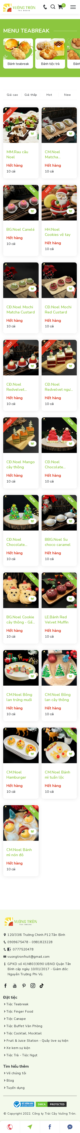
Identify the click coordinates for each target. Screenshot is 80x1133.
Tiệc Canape (16, 1019)
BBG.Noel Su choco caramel (58, 542)
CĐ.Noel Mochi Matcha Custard (20, 309)
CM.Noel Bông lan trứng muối (19, 697)
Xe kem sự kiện (18, 1048)
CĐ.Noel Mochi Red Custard (58, 309)
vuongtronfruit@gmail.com (28, 957)
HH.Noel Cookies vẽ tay (57, 232)
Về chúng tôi (16, 1073)
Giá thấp (31, 95)
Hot (49, 95)
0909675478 (17, 942)
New (67, 95)
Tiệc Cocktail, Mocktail (24, 1033)
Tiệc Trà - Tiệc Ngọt (22, 1055)
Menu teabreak (26, 31)
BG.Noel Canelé (20, 229)
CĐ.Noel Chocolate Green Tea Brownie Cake (18, 542)
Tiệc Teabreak (17, 1004)
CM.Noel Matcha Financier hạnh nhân (57, 154)
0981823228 (42, 942)
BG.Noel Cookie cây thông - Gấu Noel (20, 619)
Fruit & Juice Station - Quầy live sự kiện (37, 1041)
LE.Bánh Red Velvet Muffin (56, 619)
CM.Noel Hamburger (16, 775)
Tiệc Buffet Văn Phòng (24, 1026)
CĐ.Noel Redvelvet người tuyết (59, 387)
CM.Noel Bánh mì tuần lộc (57, 775)
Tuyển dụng (15, 1088)
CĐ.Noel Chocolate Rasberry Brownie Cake (57, 464)
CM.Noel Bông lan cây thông (58, 697)
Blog (10, 1080)
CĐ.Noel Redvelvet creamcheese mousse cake (17, 387)
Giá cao (12, 95)
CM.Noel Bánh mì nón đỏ (19, 852)
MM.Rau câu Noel (17, 154)
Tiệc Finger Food (19, 1011)
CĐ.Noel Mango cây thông (20, 464)
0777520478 (23, 949)
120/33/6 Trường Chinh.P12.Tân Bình (36, 935)
